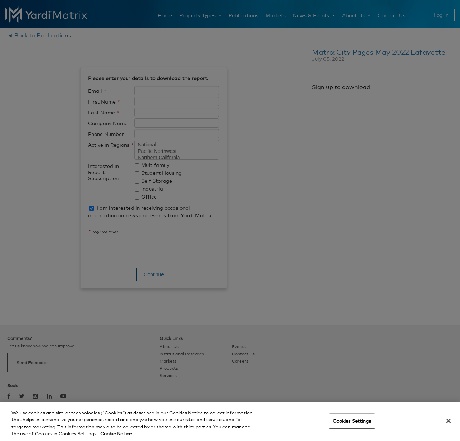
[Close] (448, 421)
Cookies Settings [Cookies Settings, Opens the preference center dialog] (352, 421)
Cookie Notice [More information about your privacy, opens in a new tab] (116, 433)
